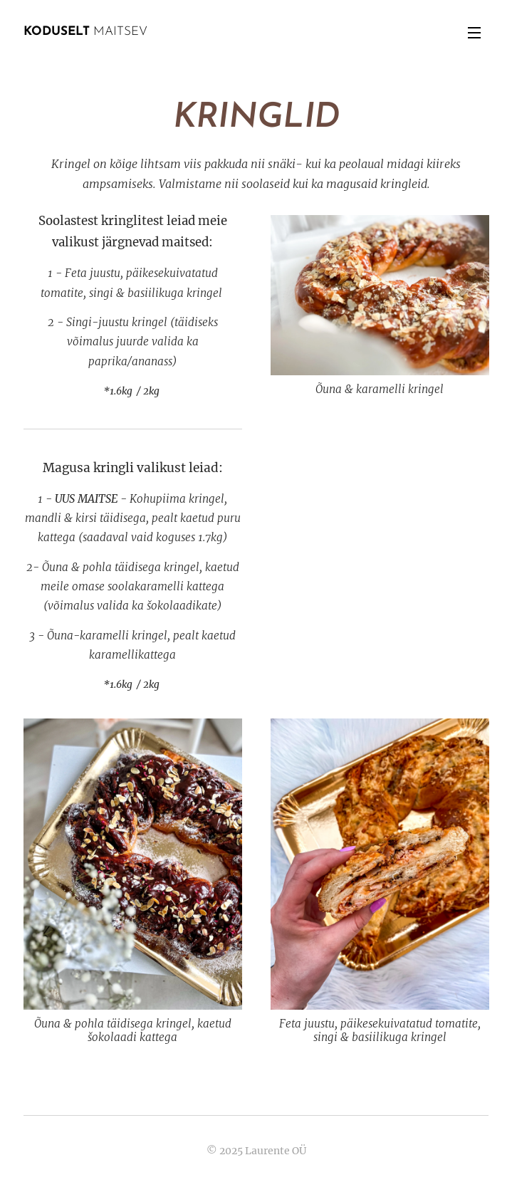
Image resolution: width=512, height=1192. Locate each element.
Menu (474, 32)
